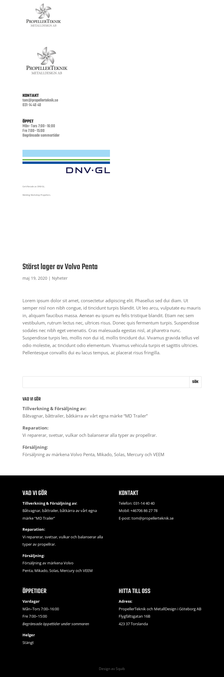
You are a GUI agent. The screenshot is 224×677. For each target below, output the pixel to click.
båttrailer (54, 416)
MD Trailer (135, 416)
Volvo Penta (82, 454)
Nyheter (60, 278)
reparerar (36, 435)
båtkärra (74, 416)
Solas (119, 454)
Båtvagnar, (33, 416)
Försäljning (33, 454)
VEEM (158, 454)
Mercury (135, 454)
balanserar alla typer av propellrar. (122, 435)
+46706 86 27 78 (144, 510)
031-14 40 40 (144, 503)
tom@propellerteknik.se (40, 100)
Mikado (104, 454)
